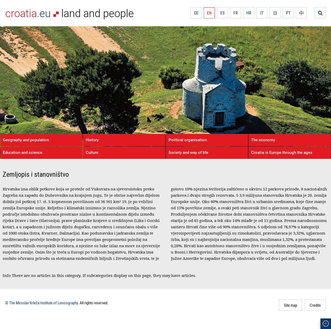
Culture (92, 152)
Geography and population (26, 139)
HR (248, 13)
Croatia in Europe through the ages (281, 152)
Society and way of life (188, 152)
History (92, 139)
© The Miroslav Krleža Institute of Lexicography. (42, 302)
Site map (290, 305)
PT (288, 13)
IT (261, 13)
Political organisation (188, 139)
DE (196, 13)
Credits (315, 305)
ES (222, 13)
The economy (263, 139)
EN (209, 13)
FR (235, 13)
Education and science (22, 152)
